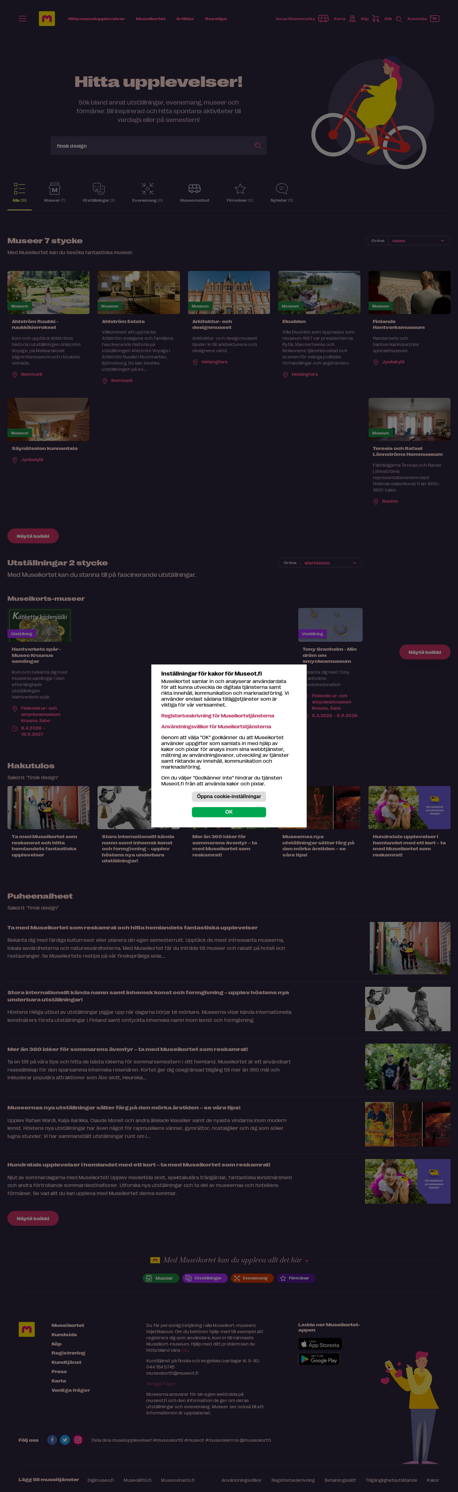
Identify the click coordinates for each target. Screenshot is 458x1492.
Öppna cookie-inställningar (229, 796)
